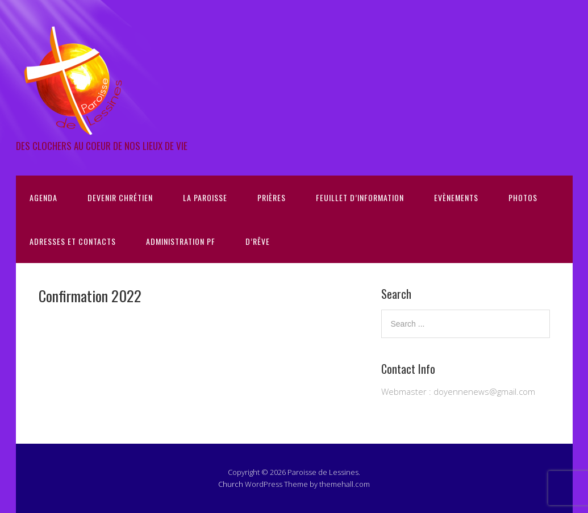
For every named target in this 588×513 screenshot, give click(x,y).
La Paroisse (205, 197)
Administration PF (180, 241)
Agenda (43, 197)
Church (230, 484)
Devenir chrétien (120, 197)
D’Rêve (257, 241)
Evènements (456, 197)
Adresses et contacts (73, 241)
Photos (522, 197)
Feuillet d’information (360, 197)
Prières (271, 197)
